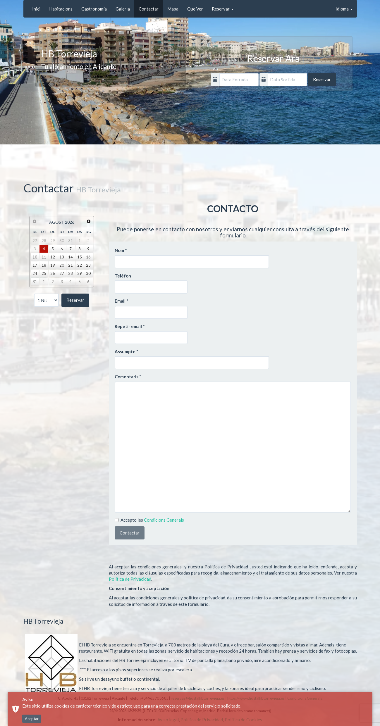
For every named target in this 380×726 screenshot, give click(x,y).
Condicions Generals (164, 519)
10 (34, 257)
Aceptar (32, 718)
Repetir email (128, 326)
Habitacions (61, 8)
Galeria (123, 8)
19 (52, 265)
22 (79, 265)
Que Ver (195, 8)
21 (70, 265)
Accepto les (149, 519)
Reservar (222, 8)
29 (79, 273)
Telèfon (123, 275)
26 (52, 273)
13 (61, 257)
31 (34, 281)
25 (44, 273)
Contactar (149, 8)
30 (88, 273)
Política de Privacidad (130, 579)
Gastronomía (94, 8)
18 (44, 265)
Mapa (172, 8)
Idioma (344, 8)
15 (79, 257)
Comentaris (126, 376)
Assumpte (125, 351)
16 (88, 257)
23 (88, 265)
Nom (119, 250)
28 (70, 273)
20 (61, 265)
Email (120, 300)
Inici (36, 8)
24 (34, 273)
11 (44, 257)
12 (52, 257)
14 (70, 257)
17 (34, 265)
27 (61, 273)
